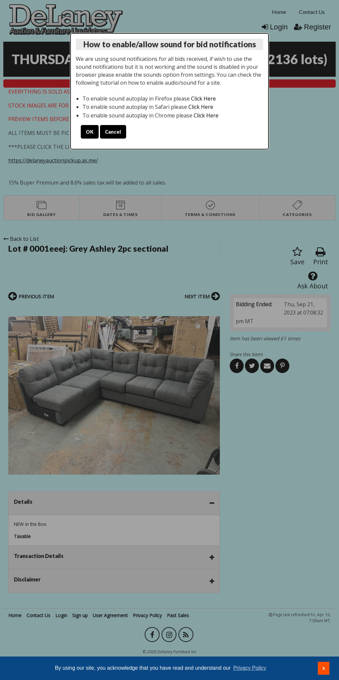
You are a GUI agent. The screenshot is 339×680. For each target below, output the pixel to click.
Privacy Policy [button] (249, 668)
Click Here (203, 98)
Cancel (113, 132)
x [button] (323, 668)
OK (89, 132)
